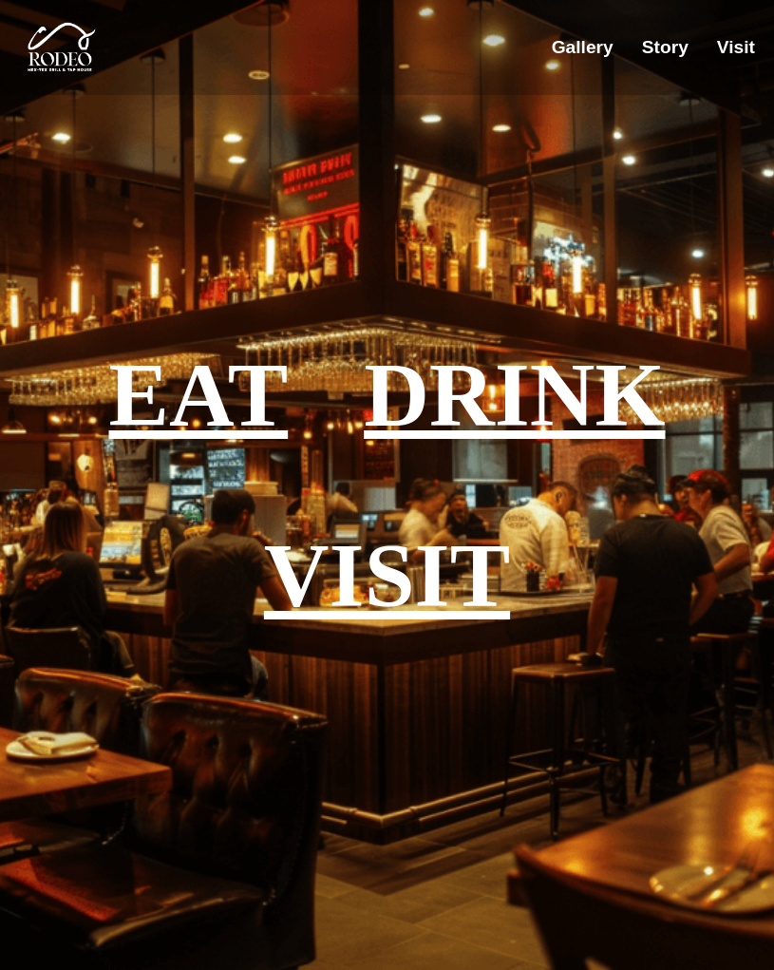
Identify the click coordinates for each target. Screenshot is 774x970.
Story (665, 47)
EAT (199, 395)
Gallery (583, 47)
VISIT (387, 575)
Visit (736, 47)
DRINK (514, 395)
